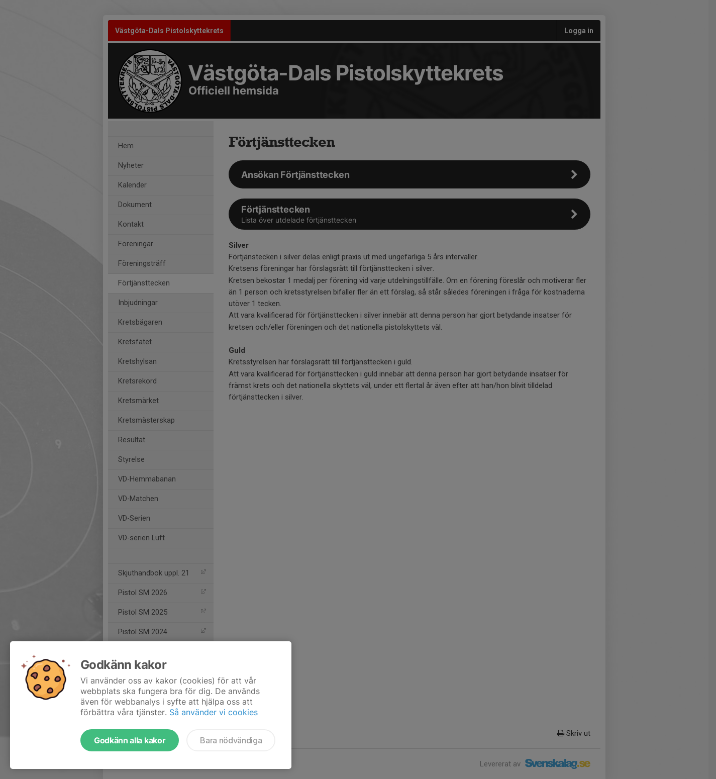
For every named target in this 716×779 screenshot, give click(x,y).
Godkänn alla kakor (129, 740)
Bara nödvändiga (231, 740)
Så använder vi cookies (213, 712)
